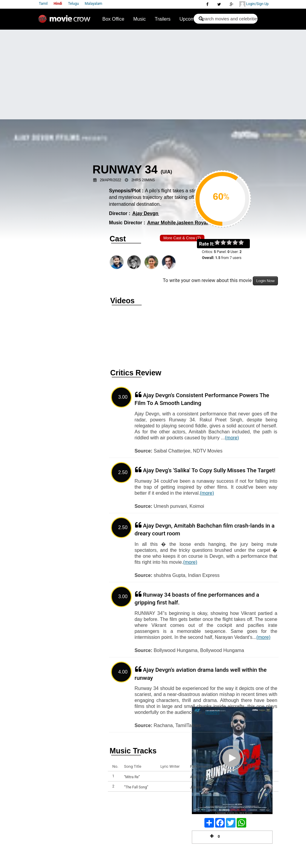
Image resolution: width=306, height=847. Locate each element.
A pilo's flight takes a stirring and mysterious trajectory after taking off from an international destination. (160, 197)
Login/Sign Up (254, 4)
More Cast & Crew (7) (182, 238)
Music (139, 19)
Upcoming (190, 19)
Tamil (43, 3)
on (244, 243)
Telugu (73, 3)
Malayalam (93, 3)
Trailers (163, 19)
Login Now (265, 280)
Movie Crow (65, 21)
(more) (232, 437)
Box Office (113, 19)
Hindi (57, 3)
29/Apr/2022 (110, 180)
